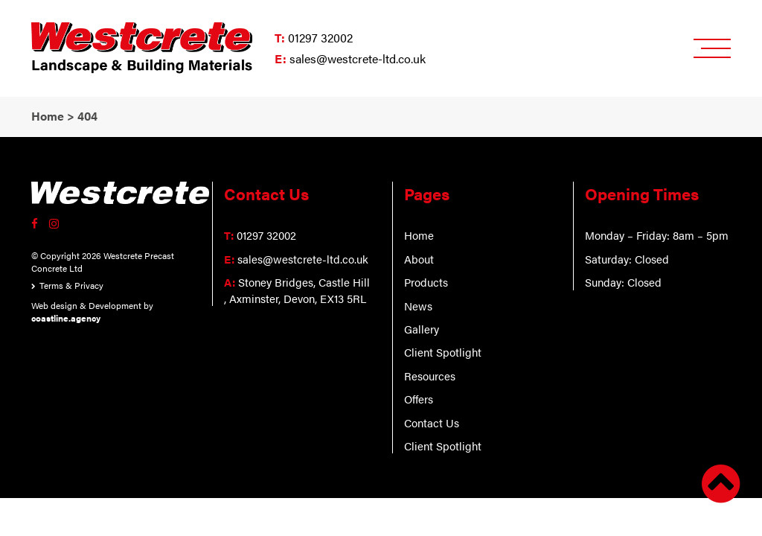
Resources (429, 375)
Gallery (421, 328)
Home (419, 235)
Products (426, 282)
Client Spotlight (442, 352)
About (419, 259)
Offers (418, 398)
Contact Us (431, 422)
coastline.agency (65, 318)
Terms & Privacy (71, 285)
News (418, 305)
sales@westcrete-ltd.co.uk (357, 58)
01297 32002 (320, 37)
